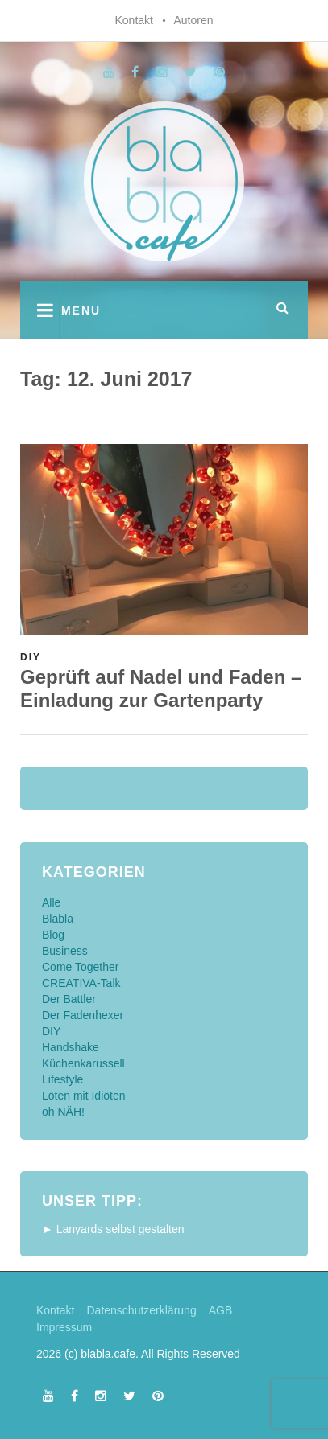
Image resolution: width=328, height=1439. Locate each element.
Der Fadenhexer (82, 1015)
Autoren (193, 20)
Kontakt (133, 20)
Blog (53, 934)
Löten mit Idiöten (84, 1095)
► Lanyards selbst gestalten (113, 1229)
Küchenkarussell (83, 1063)
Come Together (80, 966)
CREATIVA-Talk (81, 982)
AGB (221, 1310)
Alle (51, 902)
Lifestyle (62, 1079)
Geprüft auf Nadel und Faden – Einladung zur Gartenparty (160, 688)
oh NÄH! (63, 1111)
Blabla (57, 918)
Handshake (70, 1047)
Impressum (64, 1327)
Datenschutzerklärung (141, 1310)
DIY (30, 657)
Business (65, 950)
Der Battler (69, 999)
